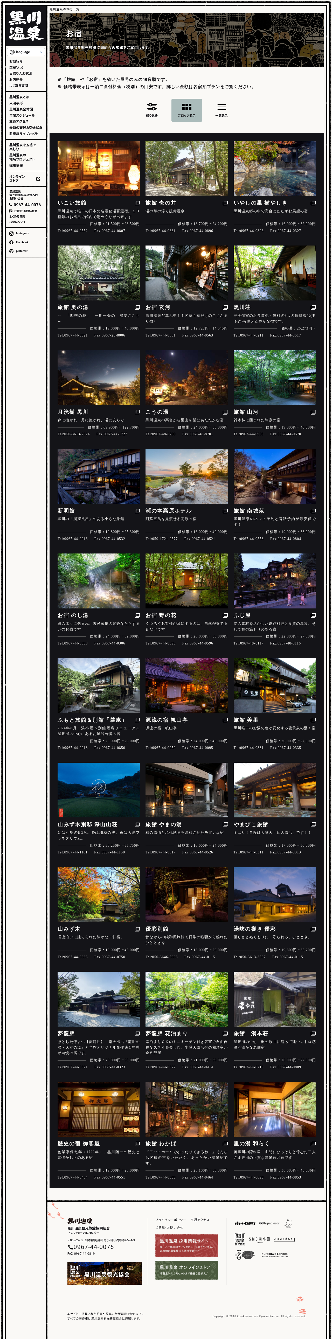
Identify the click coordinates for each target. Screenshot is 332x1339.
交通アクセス (19, 121)
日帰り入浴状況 (20, 73)
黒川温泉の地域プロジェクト (22, 157)
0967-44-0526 (201, 852)
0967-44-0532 (113, 539)
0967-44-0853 (289, 1177)
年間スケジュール (22, 115)
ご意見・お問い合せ (25, 211)
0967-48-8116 (289, 643)
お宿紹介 (16, 61)
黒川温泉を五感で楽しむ (22, 147)
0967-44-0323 (113, 1067)
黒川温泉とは (19, 97)
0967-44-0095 (201, 748)
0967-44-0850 (113, 748)
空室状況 (16, 67)
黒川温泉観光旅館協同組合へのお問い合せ (23, 195)
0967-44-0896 (201, 231)
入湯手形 (16, 103)
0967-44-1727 (115, 434)
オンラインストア (17, 179)
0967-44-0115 (203, 957)
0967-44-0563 (201, 335)
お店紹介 (16, 80)
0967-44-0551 (113, 1177)
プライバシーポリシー (170, 1220)
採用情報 (16, 165)
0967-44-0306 (113, 643)
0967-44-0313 (289, 852)
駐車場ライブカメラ (23, 134)
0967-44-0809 (289, 1067)
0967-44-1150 (113, 852)
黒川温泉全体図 (21, 109)
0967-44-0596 (201, 643)
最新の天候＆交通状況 (25, 128)
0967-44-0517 (289, 335)
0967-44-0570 (289, 434)
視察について (17, 222)
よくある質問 (18, 86)
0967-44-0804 (289, 539)
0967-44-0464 (201, 1177)
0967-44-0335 (289, 748)
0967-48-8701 (201, 434)
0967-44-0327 (289, 231)
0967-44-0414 (201, 1067)
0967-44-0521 (203, 539)
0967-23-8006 (113, 335)
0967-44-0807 (113, 231)
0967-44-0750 (113, 957)
